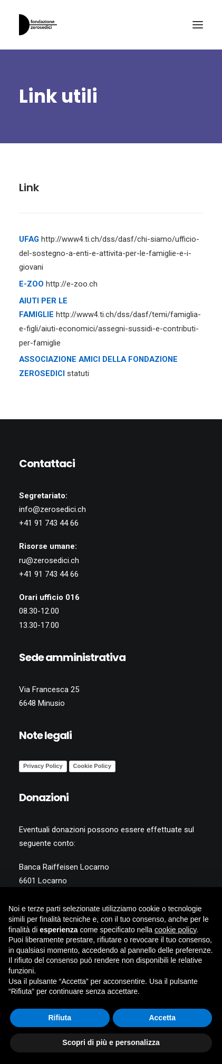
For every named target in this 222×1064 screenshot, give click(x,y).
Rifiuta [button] (59, 1017)
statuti (78, 373)
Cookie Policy (92, 766)
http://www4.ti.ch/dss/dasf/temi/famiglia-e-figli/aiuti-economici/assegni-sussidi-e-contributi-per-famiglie (110, 328)
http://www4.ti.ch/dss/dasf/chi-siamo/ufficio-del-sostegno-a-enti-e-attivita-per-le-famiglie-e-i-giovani (109, 253)
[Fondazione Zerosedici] (38, 24)
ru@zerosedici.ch (49, 560)
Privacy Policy (43, 766)
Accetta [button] (162, 1017)
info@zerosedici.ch (52, 509)
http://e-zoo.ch (72, 284)
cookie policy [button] (175, 929)
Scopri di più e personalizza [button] (110, 1042)
